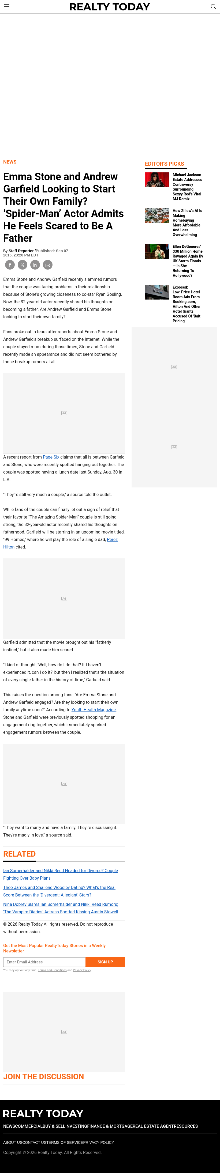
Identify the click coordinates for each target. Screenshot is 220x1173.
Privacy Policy (82, 970)
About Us (12, 1142)
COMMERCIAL (29, 1126)
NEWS (9, 1126)
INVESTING (76, 1126)
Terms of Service (64, 1142)
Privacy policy (98, 1142)
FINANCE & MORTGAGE (110, 1126)
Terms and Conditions (52, 970)
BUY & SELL (54, 1126)
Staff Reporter (22, 251)
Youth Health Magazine (94, 709)
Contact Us (34, 1142)
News (10, 162)
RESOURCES (186, 1126)
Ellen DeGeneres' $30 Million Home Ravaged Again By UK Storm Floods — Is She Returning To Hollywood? (188, 261)
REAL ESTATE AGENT (153, 1126)
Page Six (51, 457)
